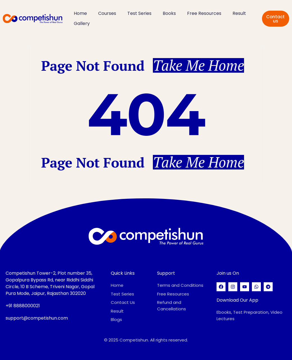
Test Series (139, 13)
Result (239, 13)
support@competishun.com (37, 318)
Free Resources (204, 13)
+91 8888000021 (23, 305)
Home (80, 13)
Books (169, 13)
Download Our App (237, 300)
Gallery (82, 23)
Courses (107, 13)
